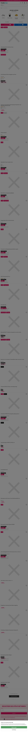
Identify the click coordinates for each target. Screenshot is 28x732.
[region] (14, 726)
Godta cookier (14, 727)
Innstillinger (14, 729)
